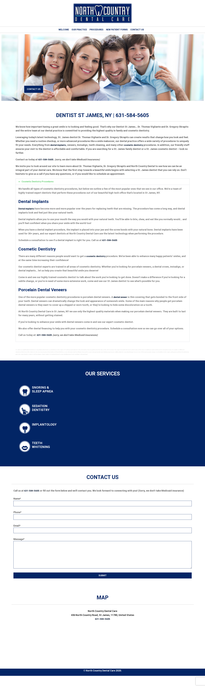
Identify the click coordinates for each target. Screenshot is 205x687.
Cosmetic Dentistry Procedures (38, 181)
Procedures (96, 29)
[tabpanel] (102, 67)
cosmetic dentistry (135, 145)
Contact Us (137, 29)
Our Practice (79, 29)
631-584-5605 (45, 159)
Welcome (64, 29)
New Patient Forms (117, 29)
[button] (102, 181)
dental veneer (121, 296)
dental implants (59, 145)
